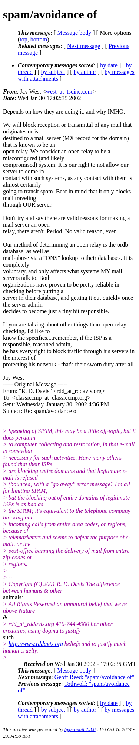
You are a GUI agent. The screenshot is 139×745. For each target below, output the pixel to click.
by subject (53, 72)
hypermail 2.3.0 (80, 729)
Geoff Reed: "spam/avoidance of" (94, 677)
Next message (83, 46)
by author (85, 72)
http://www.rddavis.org (36, 644)
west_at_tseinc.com (69, 91)
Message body (74, 33)
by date (109, 65)
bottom (38, 39)
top (23, 39)
